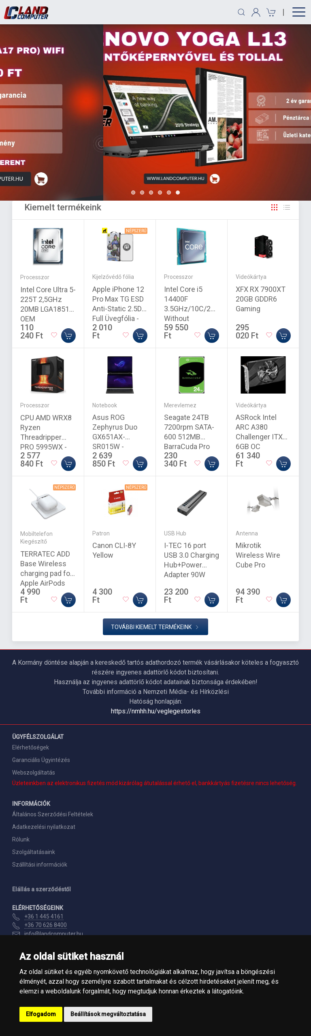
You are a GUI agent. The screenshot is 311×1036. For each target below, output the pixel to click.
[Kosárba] (68, 335)
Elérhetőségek (30, 747)
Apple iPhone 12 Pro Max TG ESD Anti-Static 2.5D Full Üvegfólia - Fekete (118, 308)
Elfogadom (41, 1014)
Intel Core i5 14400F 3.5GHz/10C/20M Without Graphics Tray (192, 308)
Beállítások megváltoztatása (108, 1014)
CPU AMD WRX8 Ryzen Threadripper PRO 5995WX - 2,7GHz (46, 437)
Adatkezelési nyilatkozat (43, 827)
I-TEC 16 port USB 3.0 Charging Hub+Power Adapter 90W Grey (191, 565)
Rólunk (21, 839)
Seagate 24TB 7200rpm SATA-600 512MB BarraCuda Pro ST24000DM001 (190, 436)
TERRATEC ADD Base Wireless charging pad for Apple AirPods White (46, 573)
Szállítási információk (39, 864)
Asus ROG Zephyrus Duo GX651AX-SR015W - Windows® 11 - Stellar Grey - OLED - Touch (117, 446)
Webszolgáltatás (33, 772)
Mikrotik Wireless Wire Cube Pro (258, 555)
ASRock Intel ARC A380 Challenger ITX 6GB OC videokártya (259, 436)
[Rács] (275, 207)
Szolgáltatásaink (33, 852)
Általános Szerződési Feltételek (52, 814)
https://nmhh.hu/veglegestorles (155, 711)
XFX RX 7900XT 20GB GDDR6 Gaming (260, 299)
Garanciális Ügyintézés (41, 760)
